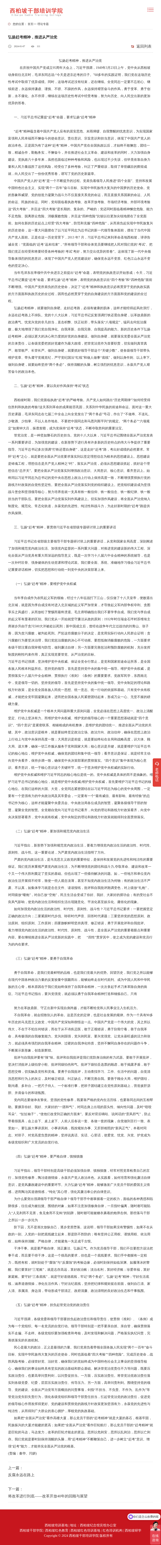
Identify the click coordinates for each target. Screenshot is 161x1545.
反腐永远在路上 (21, 1475)
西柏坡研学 (133, 1530)
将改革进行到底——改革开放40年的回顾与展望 (47, 1496)
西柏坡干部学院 (31, 1530)
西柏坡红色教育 (56, 1530)
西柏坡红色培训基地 (85, 1530)
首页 (30, 24)
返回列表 (144, 46)
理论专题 (43, 24)
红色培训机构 (112, 1530)
